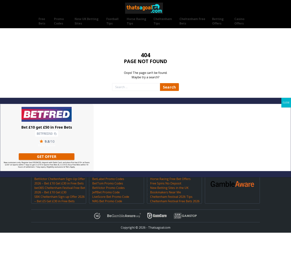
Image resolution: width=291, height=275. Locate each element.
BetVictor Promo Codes (108, 188)
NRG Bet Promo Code (107, 201)
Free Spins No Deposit (165, 183)
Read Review (46, 145)
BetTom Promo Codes (107, 183)
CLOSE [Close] (286, 102)
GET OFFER (46, 156)
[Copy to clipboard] (55, 133)
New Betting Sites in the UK (169, 188)
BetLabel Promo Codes (108, 179)
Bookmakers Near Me (165, 192)
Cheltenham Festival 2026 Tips (171, 197)
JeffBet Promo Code (106, 192)
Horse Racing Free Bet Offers (170, 179)
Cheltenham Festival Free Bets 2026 (175, 201)
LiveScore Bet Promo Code (110, 197)
